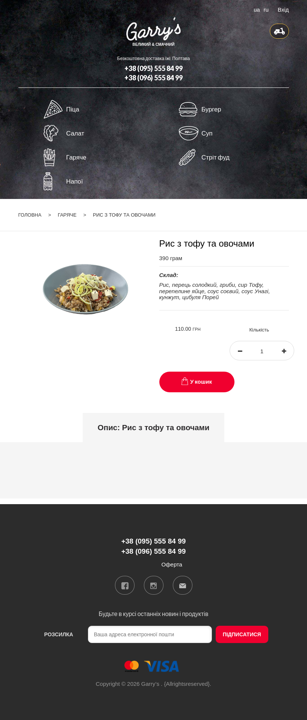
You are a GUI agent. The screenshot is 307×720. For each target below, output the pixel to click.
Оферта (172, 564)
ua (257, 9)
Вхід (283, 9)
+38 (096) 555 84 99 (153, 78)
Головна (30, 215)
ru (266, 9)
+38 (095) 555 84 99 (153, 68)
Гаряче (67, 215)
